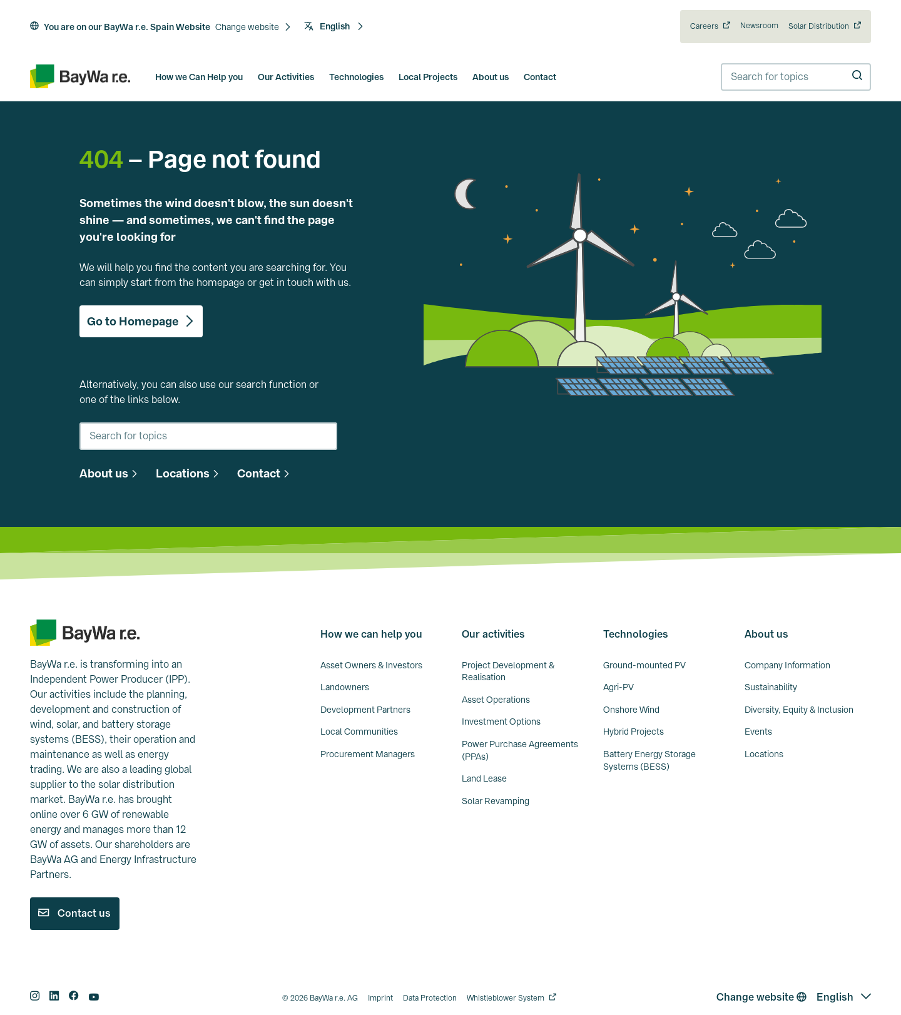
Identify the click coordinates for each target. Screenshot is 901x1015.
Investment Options (501, 721)
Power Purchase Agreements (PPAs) (520, 750)
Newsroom (759, 26)
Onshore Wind (631, 709)
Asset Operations (496, 699)
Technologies (356, 77)
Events (758, 731)
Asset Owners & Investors (371, 665)
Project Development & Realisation (508, 671)
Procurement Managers (367, 754)
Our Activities (286, 77)
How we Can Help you (199, 77)
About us (490, 77)
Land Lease (484, 778)
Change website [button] (761, 997)
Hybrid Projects (633, 731)
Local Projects (428, 77)
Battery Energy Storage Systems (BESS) (649, 760)
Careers (704, 26)
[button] (253, 27)
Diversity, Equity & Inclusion (799, 709)
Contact (540, 77)
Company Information (787, 665)
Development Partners (365, 709)
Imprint (380, 998)
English (334, 26)
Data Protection (430, 998)
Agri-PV (618, 687)
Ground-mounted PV (644, 665)
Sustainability (771, 687)
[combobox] (796, 77)
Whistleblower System (505, 998)
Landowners (344, 687)
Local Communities (359, 731)
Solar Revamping (495, 801)
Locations (764, 754)
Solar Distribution (818, 26)
